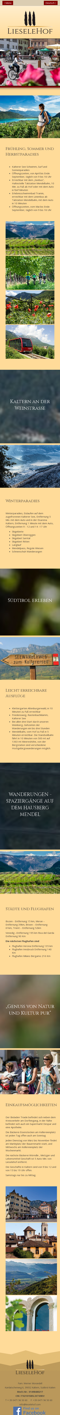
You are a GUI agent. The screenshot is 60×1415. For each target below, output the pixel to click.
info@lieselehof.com (30, 1404)
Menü (8, 2)
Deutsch (50, 2)
